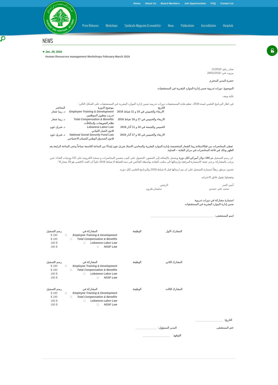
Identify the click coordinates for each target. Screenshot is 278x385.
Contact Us (227, 3)
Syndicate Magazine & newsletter (143, 25)
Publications (187, 25)
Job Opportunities (195, 3)
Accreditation (208, 25)
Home (136, 3)
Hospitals (228, 25)
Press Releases (90, 25)
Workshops (112, 25)
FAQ (213, 3)
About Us (150, 3)
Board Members (170, 3)
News (171, 25)
